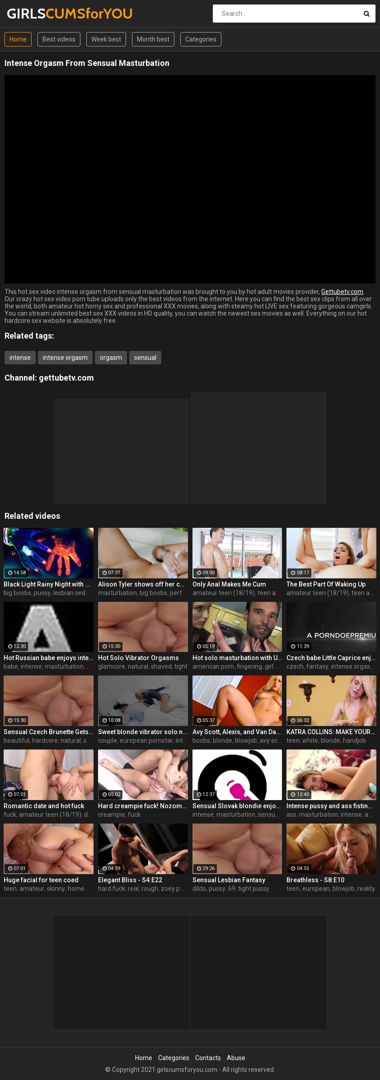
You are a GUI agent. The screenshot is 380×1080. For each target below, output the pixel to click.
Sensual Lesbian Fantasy (228, 880)
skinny (56, 888)
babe (11, 666)
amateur (31, 888)
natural (138, 666)
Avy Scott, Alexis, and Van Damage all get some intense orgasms (237, 732)
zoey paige (176, 888)
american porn (213, 666)
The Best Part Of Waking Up (326, 584)
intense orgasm (65, 357)
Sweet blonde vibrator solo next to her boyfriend (143, 732)
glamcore (111, 666)
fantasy (317, 666)
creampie (111, 814)
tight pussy (253, 888)
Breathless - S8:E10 (315, 880)
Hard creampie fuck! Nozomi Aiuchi (143, 806)
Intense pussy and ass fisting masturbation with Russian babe (331, 806)
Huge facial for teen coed (41, 880)
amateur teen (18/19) (223, 592)
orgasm (111, 357)
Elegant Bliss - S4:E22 (130, 880)
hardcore (45, 740)
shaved (161, 666)
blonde (222, 740)
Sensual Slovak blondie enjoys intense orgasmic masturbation (237, 806)
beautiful (16, 740)
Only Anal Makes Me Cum (229, 584)
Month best (153, 39)
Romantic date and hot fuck (44, 806)
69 (231, 888)
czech (295, 666)
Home (18, 39)
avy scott (273, 740)
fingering (249, 666)
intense (20, 357)
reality (366, 888)
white (310, 740)
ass (291, 814)
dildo (199, 888)
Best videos (58, 39)
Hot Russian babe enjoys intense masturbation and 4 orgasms (49, 657)
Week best (106, 39)
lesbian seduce (74, 592)
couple (107, 740)
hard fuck (111, 888)
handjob (354, 740)
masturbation (117, 592)
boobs (201, 740)
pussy (42, 592)
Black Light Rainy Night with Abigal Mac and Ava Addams (49, 584)
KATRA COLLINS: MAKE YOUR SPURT (331, 732)
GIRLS (30, 13)
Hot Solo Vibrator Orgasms (138, 657)
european (316, 888)
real (133, 888)
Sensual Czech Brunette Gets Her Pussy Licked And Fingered (49, 732)
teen (293, 740)
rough (149, 888)
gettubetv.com (66, 377)
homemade (84, 888)
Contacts (208, 1057)
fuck (10, 814)
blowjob (246, 740)
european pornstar (146, 740)
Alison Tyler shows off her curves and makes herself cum (143, 584)
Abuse (236, 1057)
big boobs (17, 592)
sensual (145, 357)
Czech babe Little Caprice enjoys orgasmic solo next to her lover (331, 657)
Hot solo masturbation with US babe (237, 657)
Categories (200, 39)
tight (181, 666)
